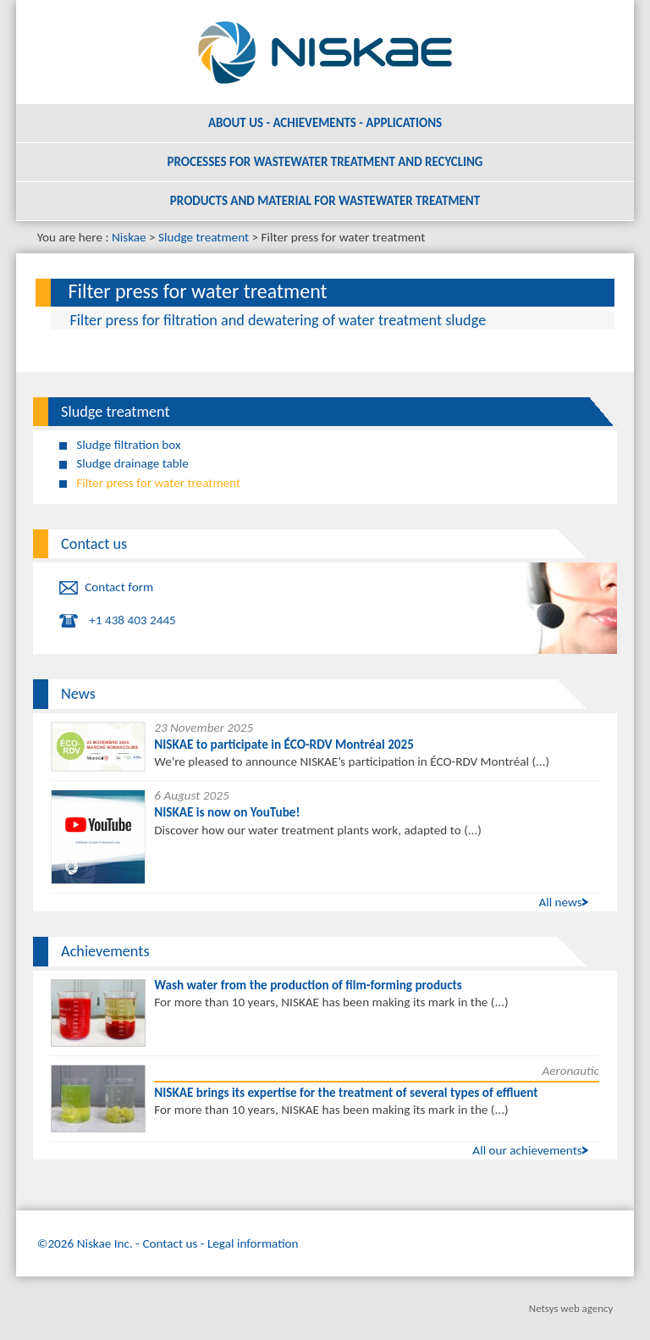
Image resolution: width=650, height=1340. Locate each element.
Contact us (94, 543)
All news (559, 902)
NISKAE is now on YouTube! (227, 812)
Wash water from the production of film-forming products (308, 985)
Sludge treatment (203, 237)
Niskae (129, 237)
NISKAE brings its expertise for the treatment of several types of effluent (345, 1092)
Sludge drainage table (132, 463)
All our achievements (526, 1150)
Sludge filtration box (128, 444)
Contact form (119, 587)
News (78, 693)
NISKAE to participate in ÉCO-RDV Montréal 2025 (284, 744)
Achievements (105, 951)
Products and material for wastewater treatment (325, 200)
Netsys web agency (571, 1308)
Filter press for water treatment (158, 482)
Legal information (253, 1243)
